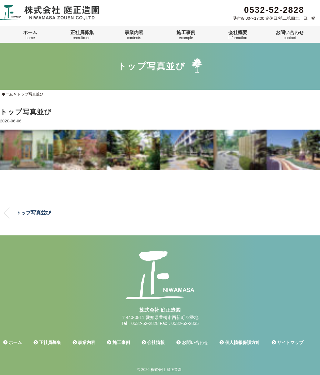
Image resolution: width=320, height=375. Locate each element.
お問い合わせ (290, 35)
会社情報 (153, 342)
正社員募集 (82, 35)
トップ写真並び (33, 212)
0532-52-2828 (274, 10)
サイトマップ (287, 342)
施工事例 (186, 35)
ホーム (30, 35)
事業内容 (134, 35)
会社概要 (237, 35)
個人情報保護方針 (239, 342)
